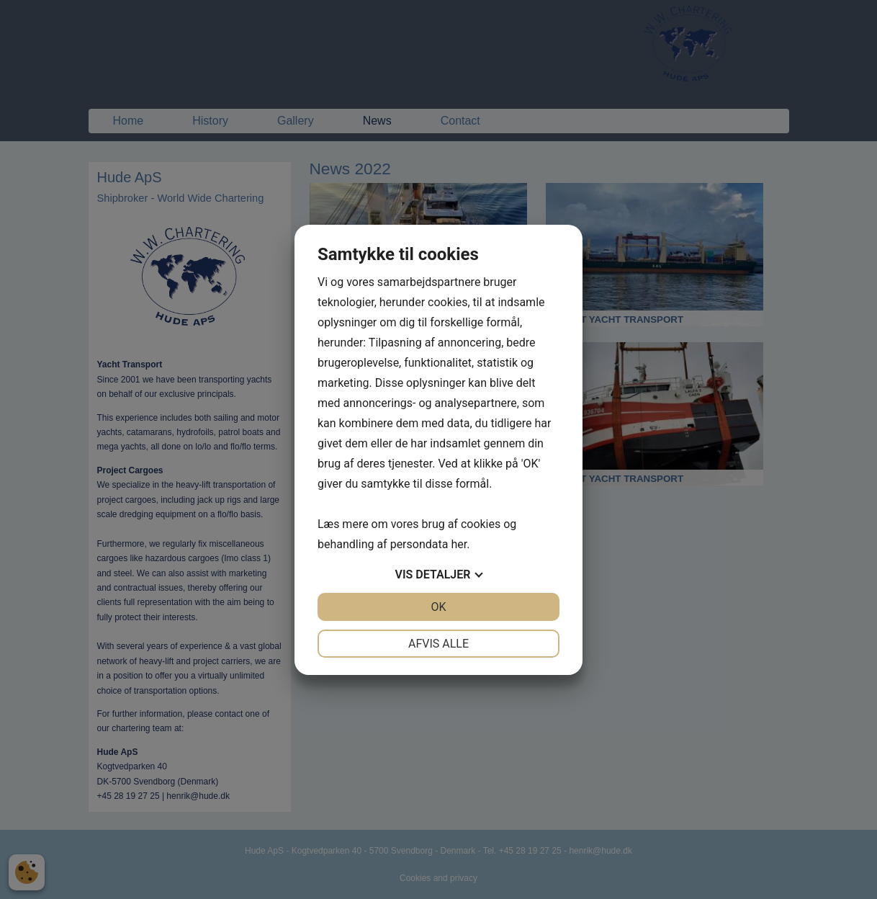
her (459, 544)
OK (438, 607)
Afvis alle (438, 643)
